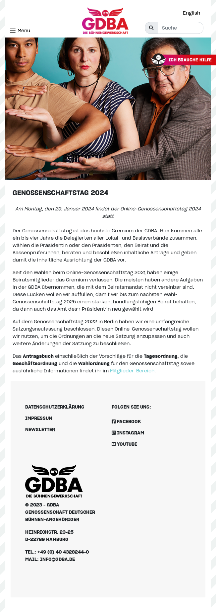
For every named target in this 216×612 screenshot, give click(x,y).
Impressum (38, 418)
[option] (193, 13)
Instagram (128, 432)
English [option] (191, 12)
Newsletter (40, 429)
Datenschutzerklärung (54, 406)
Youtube (124, 443)
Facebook (126, 421)
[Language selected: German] (193, 13)
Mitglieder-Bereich (132, 370)
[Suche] (180, 28)
